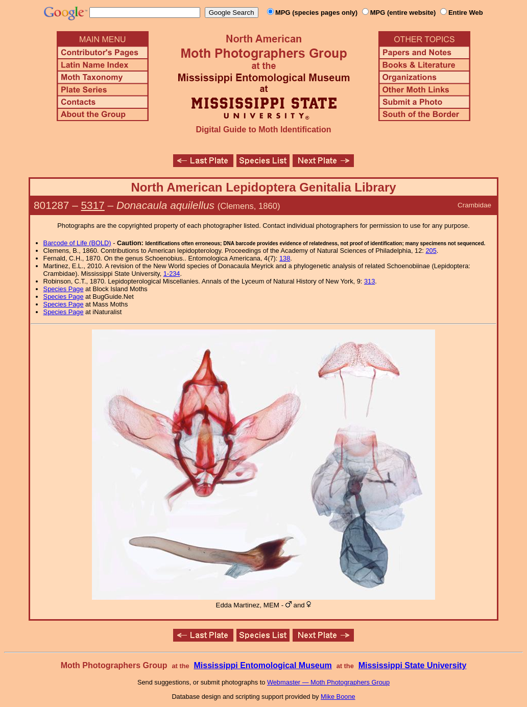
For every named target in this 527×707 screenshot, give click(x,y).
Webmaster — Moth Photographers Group (328, 682)
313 (369, 281)
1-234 (171, 273)
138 (284, 258)
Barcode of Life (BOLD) (77, 243)
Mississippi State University (412, 665)
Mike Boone (338, 696)
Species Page (63, 289)
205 (430, 250)
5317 (93, 205)
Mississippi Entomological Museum (262, 665)
